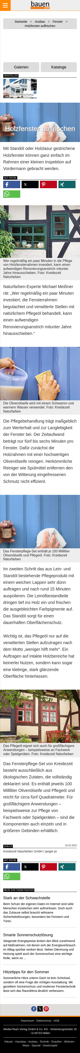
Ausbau (33, 1041)
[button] (11, 184)
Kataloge (58, 67)
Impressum (27, 1020)
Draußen (56, 1041)
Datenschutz (43, 1020)
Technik (44, 1041)
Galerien (21, 67)
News (26, 1045)
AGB (56, 1020)
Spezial (36, 1045)
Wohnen (69, 1041)
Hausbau (20, 1041)
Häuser (8, 1041)
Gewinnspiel (50, 1045)
